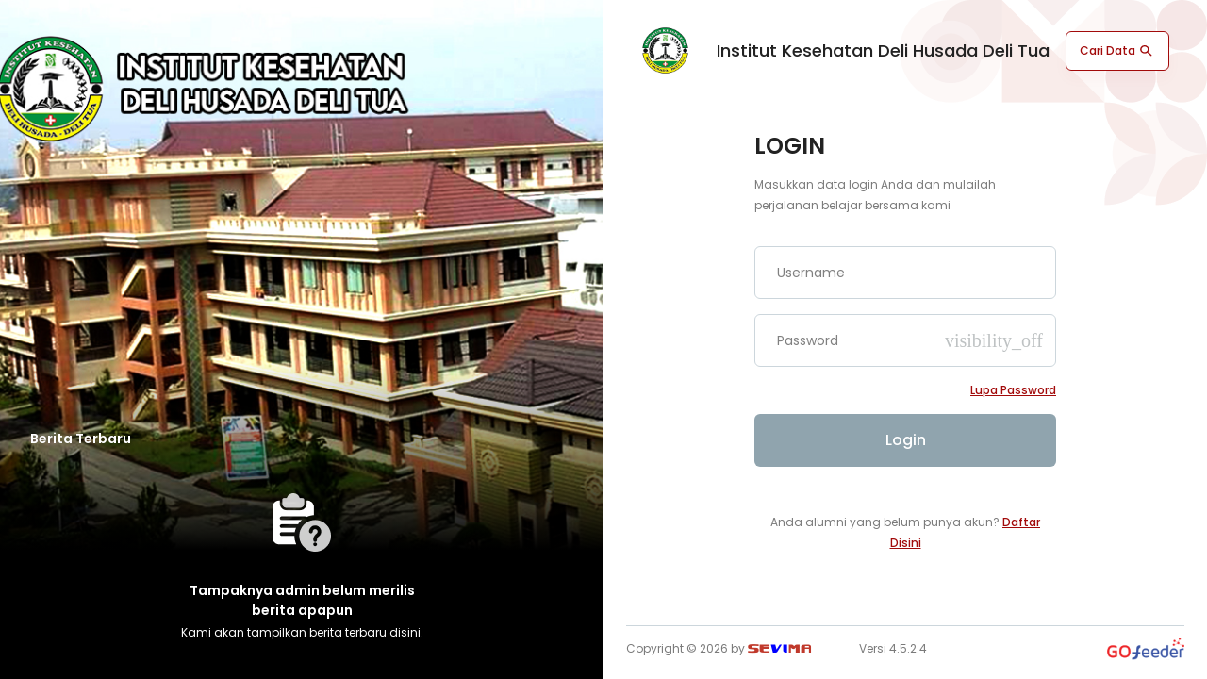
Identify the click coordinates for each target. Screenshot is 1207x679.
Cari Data (1117, 50)
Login (905, 440)
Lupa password (1013, 390)
